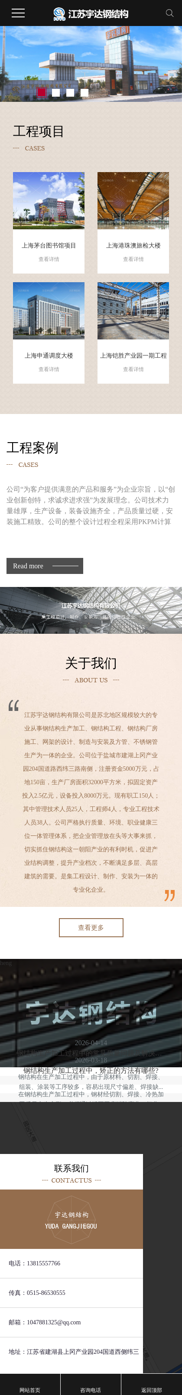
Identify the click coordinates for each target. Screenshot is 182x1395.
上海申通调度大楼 (48, 363)
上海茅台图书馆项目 (48, 253)
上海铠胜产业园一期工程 (133, 363)
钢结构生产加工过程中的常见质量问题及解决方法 (91, 1053)
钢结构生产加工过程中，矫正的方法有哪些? (90, 1070)
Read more (28, 566)
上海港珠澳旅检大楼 (133, 253)
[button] (41, 92)
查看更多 (91, 927)
